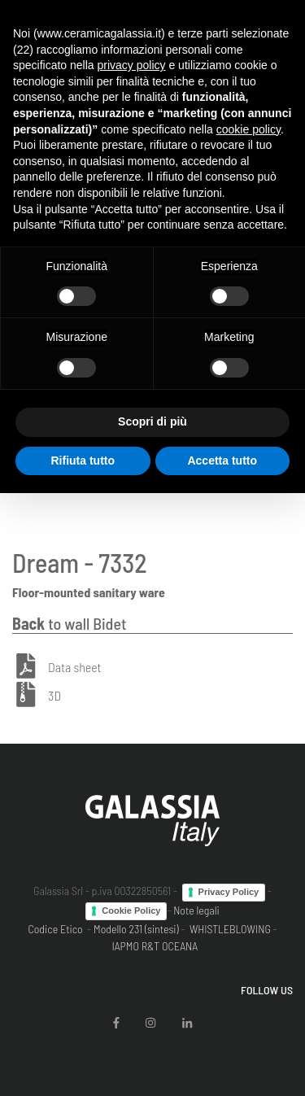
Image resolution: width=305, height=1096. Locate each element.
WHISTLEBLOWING (230, 929)
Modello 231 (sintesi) (136, 929)
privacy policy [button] (132, 65)
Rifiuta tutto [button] (82, 460)
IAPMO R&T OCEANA (154, 946)
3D (54, 696)
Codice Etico (55, 929)
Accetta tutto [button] (222, 460)
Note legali (196, 910)
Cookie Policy (131, 910)
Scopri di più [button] (152, 421)
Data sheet (74, 667)
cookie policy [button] (248, 129)
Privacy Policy (228, 892)
